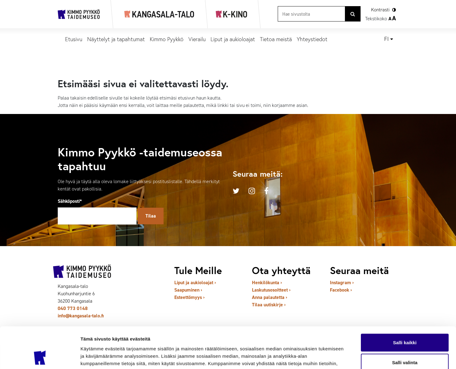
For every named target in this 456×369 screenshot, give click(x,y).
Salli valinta (405, 324)
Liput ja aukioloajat (233, 39)
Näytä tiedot (328, 356)
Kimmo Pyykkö (167, 39)
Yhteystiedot (312, 39)
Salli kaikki (405, 303)
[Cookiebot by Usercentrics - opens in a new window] (40, 357)
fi (386, 39)
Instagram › (342, 282)
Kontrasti (380, 9)
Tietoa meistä (276, 39)
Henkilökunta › (267, 282)
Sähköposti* (70, 201)
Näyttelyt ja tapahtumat (116, 39)
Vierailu (197, 39)
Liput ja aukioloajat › (195, 282)
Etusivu (73, 39)
